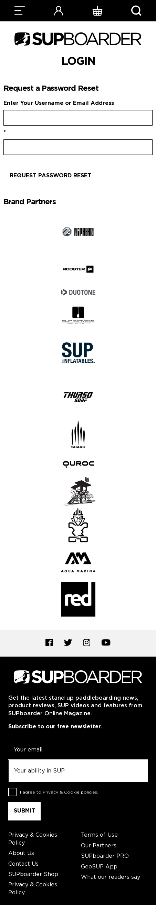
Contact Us (23, 864)
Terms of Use (99, 835)
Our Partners (98, 845)
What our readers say (110, 877)
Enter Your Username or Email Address (58, 103)
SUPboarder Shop (33, 874)
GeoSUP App (99, 866)
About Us (21, 853)
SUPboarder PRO (105, 856)
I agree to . (59, 792)
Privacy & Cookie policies (70, 792)
